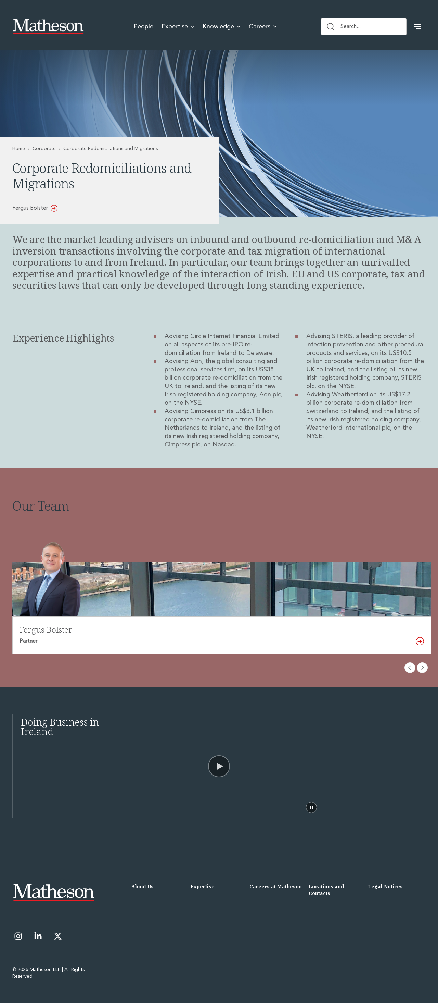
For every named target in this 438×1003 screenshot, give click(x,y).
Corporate (44, 148)
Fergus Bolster (34, 208)
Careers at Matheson (275, 886)
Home (18, 148)
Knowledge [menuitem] (222, 27)
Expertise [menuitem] (178, 27)
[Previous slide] (409, 667)
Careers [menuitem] (263, 27)
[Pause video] (311, 807)
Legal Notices (385, 886)
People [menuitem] (143, 27)
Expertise (202, 886)
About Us (142, 886)
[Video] (219, 766)
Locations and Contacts (326, 889)
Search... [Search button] (344, 27)
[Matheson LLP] (48, 26)
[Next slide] (422, 667)
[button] (417, 26)
